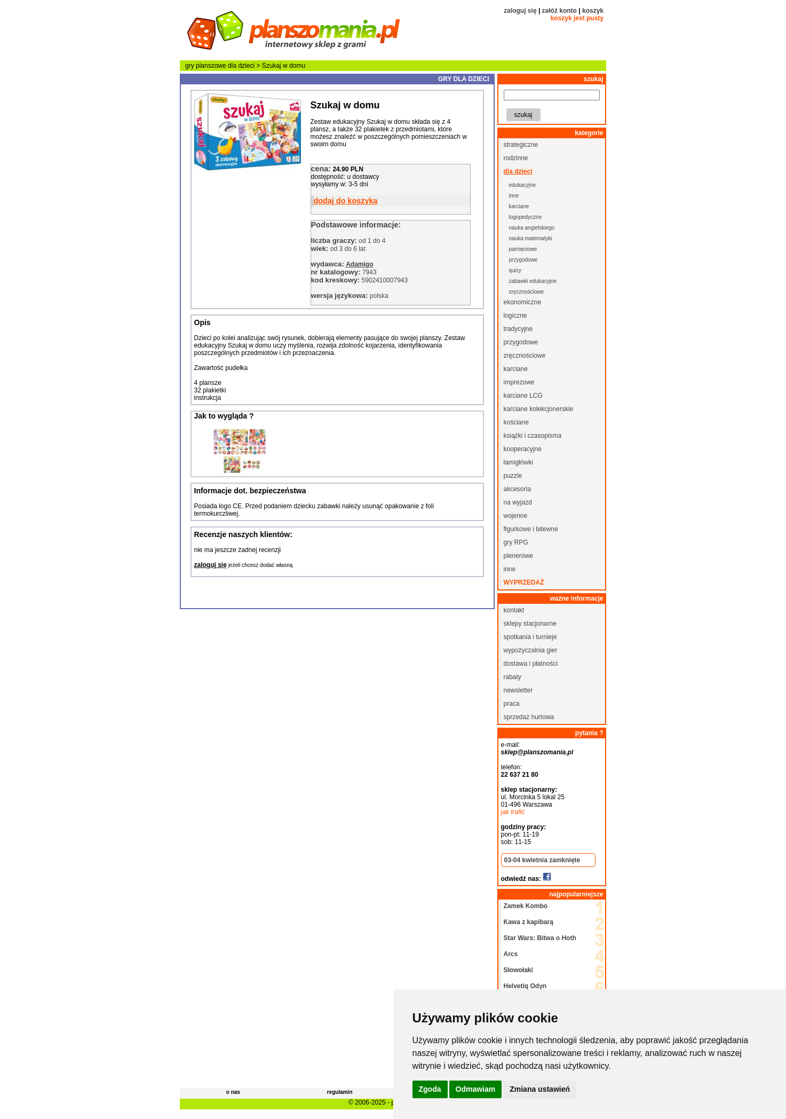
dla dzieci (241, 65)
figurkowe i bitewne (531, 529)
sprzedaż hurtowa (529, 717)
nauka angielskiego (532, 228)
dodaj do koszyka (346, 200)
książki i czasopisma (533, 435)
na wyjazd (518, 502)
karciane (519, 206)
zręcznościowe (526, 292)
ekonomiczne (523, 302)
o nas (233, 1092)
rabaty (512, 677)
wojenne (516, 515)
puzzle (513, 475)
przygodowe (523, 260)
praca (512, 703)
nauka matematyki (530, 238)
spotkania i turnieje (530, 637)
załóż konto (559, 10)
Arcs (511, 954)
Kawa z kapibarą (528, 922)
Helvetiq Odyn (525, 986)
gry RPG (516, 542)
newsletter (518, 690)
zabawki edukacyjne (533, 281)
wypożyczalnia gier (531, 650)
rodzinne (516, 158)
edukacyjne (522, 185)
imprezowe (519, 382)
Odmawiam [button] (476, 1089)
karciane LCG (523, 395)
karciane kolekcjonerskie (539, 409)
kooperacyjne (523, 449)
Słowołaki (518, 970)
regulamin (340, 1092)
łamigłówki (518, 462)
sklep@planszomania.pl (537, 752)
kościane (516, 422)
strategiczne (521, 144)
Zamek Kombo (526, 906)
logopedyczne (525, 217)
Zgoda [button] (430, 1089)
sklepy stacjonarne (530, 623)
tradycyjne (518, 329)
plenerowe (518, 556)
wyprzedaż (524, 582)
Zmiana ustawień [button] (540, 1089)
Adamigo (359, 264)
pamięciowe (523, 249)
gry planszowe (205, 65)
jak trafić (513, 812)
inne (514, 196)
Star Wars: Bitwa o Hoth (540, 938)
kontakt (514, 610)
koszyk (593, 10)
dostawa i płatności (531, 663)
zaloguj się (520, 10)
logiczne (515, 315)
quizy (515, 270)
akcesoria (517, 489)
